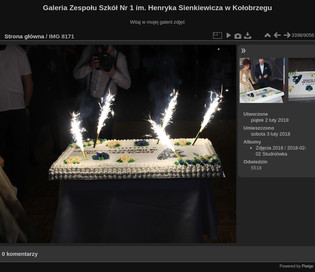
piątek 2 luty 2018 (269, 120)
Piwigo (308, 266)
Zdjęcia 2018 (269, 148)
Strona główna (24, 36)
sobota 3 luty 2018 (270, 134)
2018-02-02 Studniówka (281, 151)
